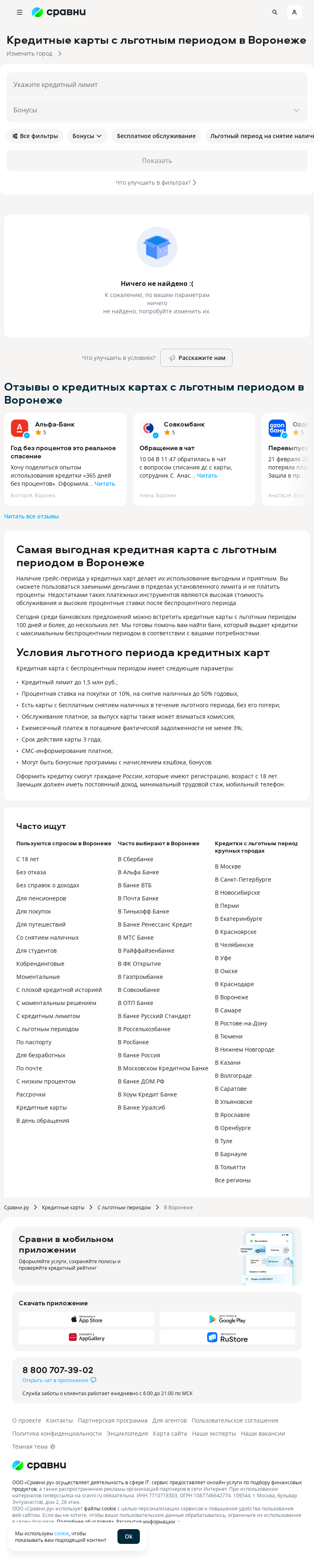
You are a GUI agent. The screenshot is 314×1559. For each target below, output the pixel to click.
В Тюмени (229, 1036)
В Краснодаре (234, 984)
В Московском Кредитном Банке (163, 1068)
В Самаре (228, 1010)
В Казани (228, 1062)
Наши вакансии (263, 1433)
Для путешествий (41, 924)
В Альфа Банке (138, 872)
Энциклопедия (127, 1433)
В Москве (228, 866)
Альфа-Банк (55, 424)
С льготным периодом (47, 1029)
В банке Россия (139, 1055)
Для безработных (40, 1055)
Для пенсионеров (41, 898)
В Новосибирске (237, 892)
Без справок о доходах (47, 885)
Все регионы (233, 1180)
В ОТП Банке (135, 1003)
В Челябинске (234, 945)
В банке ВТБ (135, 885)
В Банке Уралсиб (141, 1107)
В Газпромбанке (140, 977)
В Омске (226, 971)
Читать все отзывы (31, 516)
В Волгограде (233, 1075)
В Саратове (231, 1088)
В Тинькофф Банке (143, 911)
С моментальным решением (56, 1003)
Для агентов (170, 1420)
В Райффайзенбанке (146, 950)
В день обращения (42, 1120)
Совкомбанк (184, 424)
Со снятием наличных (47, 937)
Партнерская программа (113, 1420)
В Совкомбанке (139, 990)
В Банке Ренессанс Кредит (155, 924)
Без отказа (31, 872)
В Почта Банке (138, 898)
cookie (61, 1533)
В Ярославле (232, 1115)
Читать (105, 483)
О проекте (26, 1420)
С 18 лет (27, 859)
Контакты (59, 1420)
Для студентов (36, 950)
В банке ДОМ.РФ (141, 1081)
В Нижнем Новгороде (244, 1049)
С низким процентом (45, 1081)
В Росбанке (133, 1042)
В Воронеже (231, 997)
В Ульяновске (233, 1102)
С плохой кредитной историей (59, 990)
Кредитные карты (41, 1107)
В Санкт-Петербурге (243, 879)
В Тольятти (230, 1167)
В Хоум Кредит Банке (147, 1094)
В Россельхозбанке (144, 1029)
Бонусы (87, 136)
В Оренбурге (233, 1128)
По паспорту (33, 1042)
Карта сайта (170, 1433)
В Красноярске (236, 932)
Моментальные (38, 977)
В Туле (223, 1141)
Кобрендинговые (40, 963)
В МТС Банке (136, 937)
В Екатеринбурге (238, 918)
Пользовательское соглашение (235, 1420)
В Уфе (223, 958)
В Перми (227, 905)
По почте (29, 1068)
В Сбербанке (135, 859)
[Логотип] (39, 1465)
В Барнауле (231, 1154)
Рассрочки (31, 1094)
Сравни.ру (16, 1207)
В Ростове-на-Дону (241, 1023)
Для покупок (33, 911)
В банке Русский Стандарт (154, 1016)
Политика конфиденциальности (57, 1433)
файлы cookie (100, 1508)
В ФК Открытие (139, 963)
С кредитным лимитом (48, 1016)
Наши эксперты (214, 1433)
